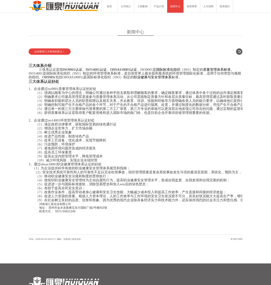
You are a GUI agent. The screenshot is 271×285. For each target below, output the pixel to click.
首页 (109, 6)
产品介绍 (159, 6)
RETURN (237, 229)
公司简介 (126, 6)
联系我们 (225, 6)
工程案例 (142, 6)
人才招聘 (208, 6)
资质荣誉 (192, 6)
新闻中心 (175, 6)
